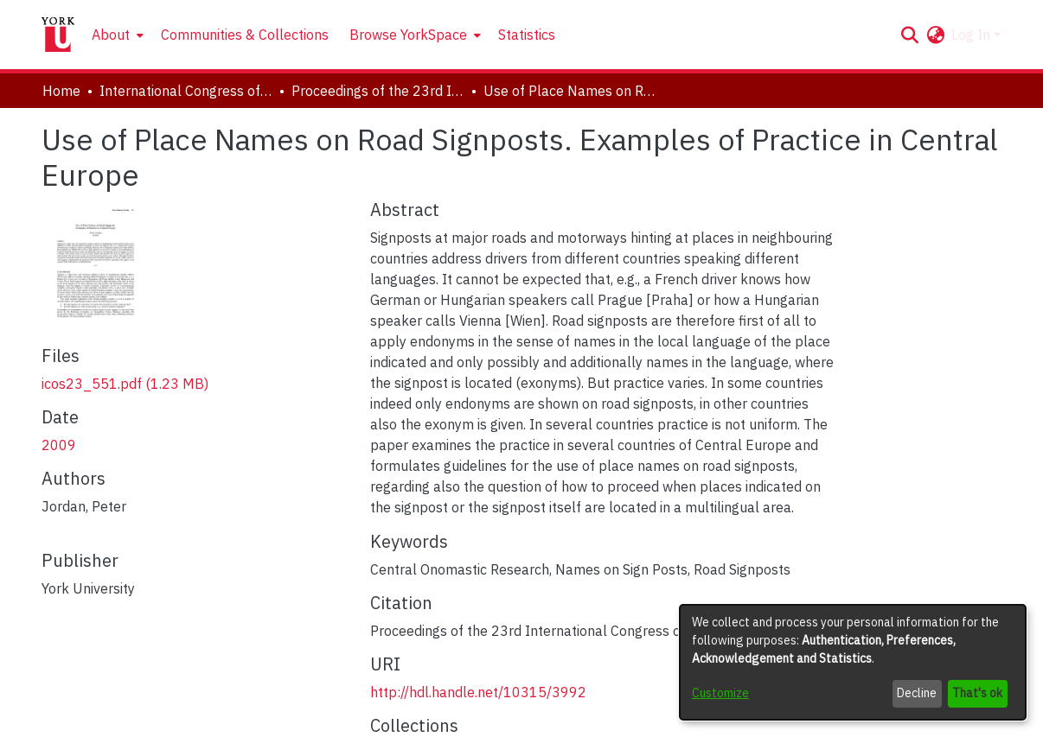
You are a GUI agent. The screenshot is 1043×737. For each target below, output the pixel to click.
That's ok (977, 693)
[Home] (58, 34)
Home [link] (61, 90)
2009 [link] (59, 445)
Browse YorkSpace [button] (408, 34)
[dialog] (853, 662)
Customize (720, 693)
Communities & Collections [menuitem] (245, 34)
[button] (909, 34)
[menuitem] (116, 34)
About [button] (111, 34)
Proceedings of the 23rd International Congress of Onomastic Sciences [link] (377, 90)
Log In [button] (972, 34)
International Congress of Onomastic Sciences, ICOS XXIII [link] (185, 90)
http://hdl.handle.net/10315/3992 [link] (478, 692)
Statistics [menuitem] (526, 34)
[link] (125, 383)
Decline (917, 693)
